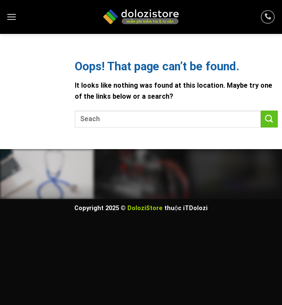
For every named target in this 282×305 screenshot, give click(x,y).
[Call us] (268, 17)
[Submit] (269, 119)
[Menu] (11, 16)
